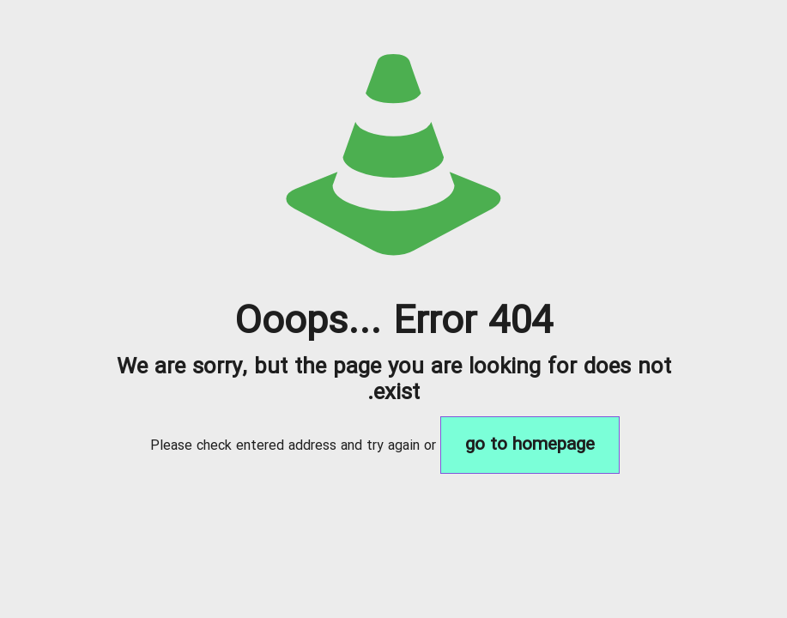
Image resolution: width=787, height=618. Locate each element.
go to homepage (530, 445)
